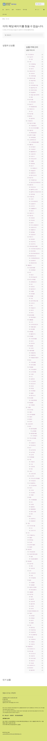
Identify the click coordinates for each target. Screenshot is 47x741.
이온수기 (33, 156)
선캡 (32, 575)
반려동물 (31, 296)
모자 (30, 570)
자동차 (30, 416)
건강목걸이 (33, 270)
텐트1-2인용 (33, 511)
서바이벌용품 (32, 414)
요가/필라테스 (32, 483)
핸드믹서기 (33, 395)
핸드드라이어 (34, 175)
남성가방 (31, 563)
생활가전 (31, 144)
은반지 (32, 620)
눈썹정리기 (33, 203)
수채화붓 (33, 405)
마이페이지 (18, 9)
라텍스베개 (33, 102)
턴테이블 (33, 194)
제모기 (32, 210)
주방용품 (31, 367)
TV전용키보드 (34, 180)
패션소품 (31, 637)
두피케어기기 (32, 648)
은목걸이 (33, 618)
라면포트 (33, 218)
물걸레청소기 (34, 151)
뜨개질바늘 (33, 64)
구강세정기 (33, 149)
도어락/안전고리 (34, 324)
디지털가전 (30, 120)
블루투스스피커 (34, 189)
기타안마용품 (34, 338)
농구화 (32, 454)
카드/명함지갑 (34, 634)
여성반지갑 (33, 630)
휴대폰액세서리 (32, 255)
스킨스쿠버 (31, 476)
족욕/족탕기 (33, 317)
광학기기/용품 (32, 135)
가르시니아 (33, 530)
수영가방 (33, 466)
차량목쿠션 (33, 355)
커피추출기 (33, 390)
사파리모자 (33, 573)
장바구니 (8, 9)
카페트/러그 (31, 109)
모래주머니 (33, 518)
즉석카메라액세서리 (35, 253)
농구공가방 (33, 450)
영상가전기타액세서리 (36, 182)
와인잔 (32, 386)
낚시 (30, 440)
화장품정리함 (34, 106)
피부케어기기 (32, 665)
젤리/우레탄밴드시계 (33, 611)
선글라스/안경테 (32, 587)
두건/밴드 (33, 492)
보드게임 (31, 409)
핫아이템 (25, 9)
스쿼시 (30, 471)
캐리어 (32, 310)
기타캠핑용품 (34, 499)
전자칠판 (33, 293)
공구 (30, 272)
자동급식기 (33, 308)
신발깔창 (31, 592)
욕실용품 (31, 345)
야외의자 (33, 73)
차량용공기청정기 (35, 357)
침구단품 (31, 99)
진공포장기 (33, 234)
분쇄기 (32, 222)
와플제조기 (33, 229)
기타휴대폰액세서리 (35, 258)
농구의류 (33, 452)
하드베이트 (33, 445)
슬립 (32, 556)
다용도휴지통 (34, 400)
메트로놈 (31, 540)
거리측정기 (34, 435)
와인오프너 (33, 383)
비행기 (30, 412)
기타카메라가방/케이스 (36, 248)
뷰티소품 (31, 651)
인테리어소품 (32, 78)
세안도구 (33, 660)
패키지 (32, 68)
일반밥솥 (33, 232)
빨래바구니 (33, 334)
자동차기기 (31, 213)
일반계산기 (33, 289)
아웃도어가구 (32, 71)
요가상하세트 (34, 485)
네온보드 (33, 286)
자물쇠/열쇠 (33, 326)
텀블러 (32, 393)
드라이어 (33, 206)
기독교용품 (33, 362)
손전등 (32, 504)
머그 (32, 376)
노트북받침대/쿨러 (35, 142)
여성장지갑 (33, 632)
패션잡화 (30, 561)
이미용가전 (31, 196)
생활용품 (31, 319)
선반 (32, 59)
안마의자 (33, 343)
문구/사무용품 (32, 279)
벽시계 (32, 83)
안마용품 (31, 336)
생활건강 (30, 265)
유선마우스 (33, 244)
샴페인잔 (33, 379)
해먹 (32, 513)
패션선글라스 (34, 589)
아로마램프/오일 (34, 85)
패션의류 (30, 549)
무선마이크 (33, 187)
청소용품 (31, 397)
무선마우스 (33, 241)
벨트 (30, 580)
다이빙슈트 (33, 480)
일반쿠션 (33, 118)
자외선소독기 (34, 158)
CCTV (32, 322)
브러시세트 (33, 658)
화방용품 (31, 402)
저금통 (32, 291)
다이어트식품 (32, 525)
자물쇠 (32, 495)
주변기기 (31, 236)
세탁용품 (31, 331)
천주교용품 (33, 364)
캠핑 (30, 497)
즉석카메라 (33, 251)
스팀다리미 (33, 154)
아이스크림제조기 (35, 225)
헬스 (30, 516)
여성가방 (31, 594)
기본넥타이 (33, 639)
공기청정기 (33, 146)
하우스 (32, 312)
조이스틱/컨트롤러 (35, 128)
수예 (30, 61)
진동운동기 (33, 521)
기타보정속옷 (32, 551)
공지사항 (4, 14)
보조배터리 (33, 260)
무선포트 (33, 220)
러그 (32, 111)
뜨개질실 (33, 66)
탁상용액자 (33, 92)
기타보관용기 (34, 369)
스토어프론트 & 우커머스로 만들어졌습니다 (12, 734)
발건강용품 (31, 315)
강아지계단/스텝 (34, 300)
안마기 (32, 341)
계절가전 (31, 130)
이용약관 (12, 715)
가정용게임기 (34, 125)
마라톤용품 (31, 457)
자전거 (30, 487)
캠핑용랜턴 (33, 509)
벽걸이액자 (33, 80)
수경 (32, 464)
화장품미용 (30, 646)
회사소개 (7, 715)
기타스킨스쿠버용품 (35, 478)
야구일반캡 (33, 577)
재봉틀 (32, 161)
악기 (29, 532)
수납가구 (31, 57)
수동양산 (33, 641)
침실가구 (31, 104)
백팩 (32, 566)
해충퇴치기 (33, 173)
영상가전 (31, 177)
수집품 (29, 407)
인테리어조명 (34, 90)
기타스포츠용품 (32, 438)
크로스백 (33, 568)
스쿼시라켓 (33, 473)
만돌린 (30, 537)
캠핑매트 (33, 506)
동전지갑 (33, 627)
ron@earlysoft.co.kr (7, 700)
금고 (32, 284)
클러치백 (33, 603)
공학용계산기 (34, 281)
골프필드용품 (34, 433)
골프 (30, 426)
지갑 (30, 625)
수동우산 (33, 644)
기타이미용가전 (34, 201)
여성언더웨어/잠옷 (33, 554)
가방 (32, 298)
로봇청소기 (34, 168)
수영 (30, 459)
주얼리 (30, 613)
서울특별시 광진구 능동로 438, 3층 (10, 697)
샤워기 (32, 348)
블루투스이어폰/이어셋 (36, 191)
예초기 (32, 274)
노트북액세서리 (32, 139)
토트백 (32, 606)
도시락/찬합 (33, 371)
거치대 (32, 490)
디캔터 (32, 374)
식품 (29, 523)
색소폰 (30, 542)
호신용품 (33, 329)
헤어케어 (31, 667)
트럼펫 (30, 547)
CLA (31, 528)
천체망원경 (33, 137)
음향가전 (31, 184)
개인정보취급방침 (19, 715)
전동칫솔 (33, 163)
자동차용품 (31, 350)
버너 (32, 502)
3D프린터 (33, 239)
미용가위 (33, 656)
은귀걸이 (33, 615)
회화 (32, 97)
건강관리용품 (32, 267)
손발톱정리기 (34, 208)
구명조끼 (33, 461)
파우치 (32, 608)
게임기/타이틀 (32, 123)
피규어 (30, 421)
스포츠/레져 (30, 424)
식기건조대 (33, 381)
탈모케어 (33, 670)
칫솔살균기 (33, 170)
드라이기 (33, 303)
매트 (32, 305)
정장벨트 (33, 585)
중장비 (30, 419)
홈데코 (30, 116)
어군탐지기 (33, 442)
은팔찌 (32, 622)
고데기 (32, 199)
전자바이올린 (32, 544)
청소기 (32, 165)
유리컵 (32, 388)
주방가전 (31, 215)
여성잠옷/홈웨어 (34, 559)
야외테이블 (33, 75)
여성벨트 (33, 582)
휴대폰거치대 (34, 263)
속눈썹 (32, 663)
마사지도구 (33, 653)
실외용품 (34, 431)
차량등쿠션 (33, 352)
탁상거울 (31, 113)
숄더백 (32, 599)
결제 (13, 9)
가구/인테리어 (31, 54)
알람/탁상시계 (34, 87)
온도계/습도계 (34, 277)
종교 (30, 360)
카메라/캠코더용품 (33, 246)
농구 (30, 447)
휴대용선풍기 (34, 132)
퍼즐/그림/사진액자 (35, 94)
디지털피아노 (32, 535)
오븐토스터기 (34, 227)
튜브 (32, 468)
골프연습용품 (34, 428)
